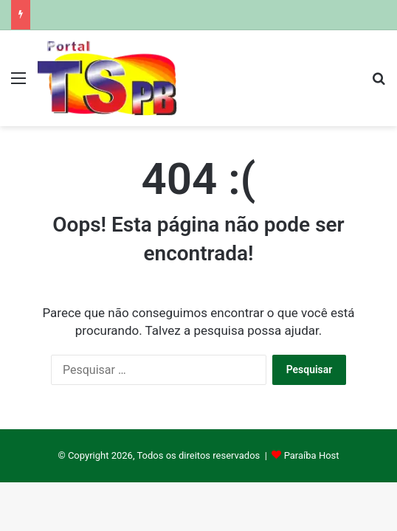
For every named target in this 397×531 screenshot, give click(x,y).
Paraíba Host (311, 455)
